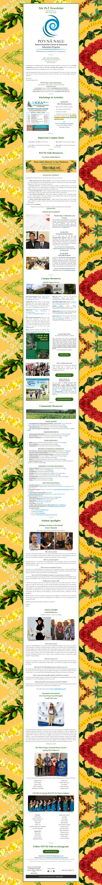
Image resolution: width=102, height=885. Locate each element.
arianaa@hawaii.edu (70, 270)
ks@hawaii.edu (64, 250)
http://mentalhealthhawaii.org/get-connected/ (55, 506)
